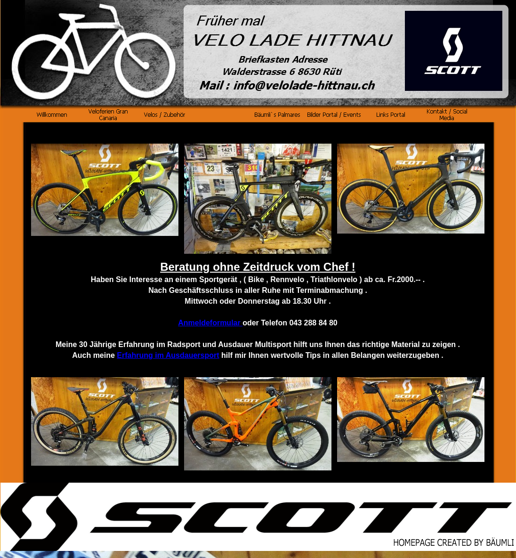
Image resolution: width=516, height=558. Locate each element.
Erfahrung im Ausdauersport (168, 355)
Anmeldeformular (210, 323)
